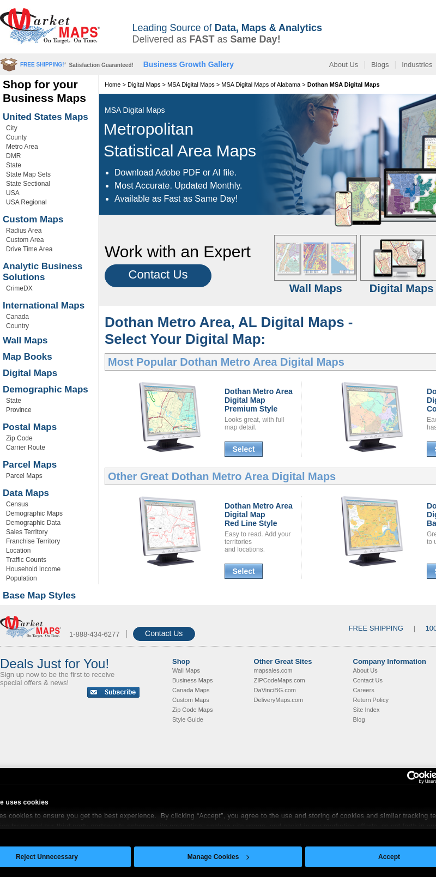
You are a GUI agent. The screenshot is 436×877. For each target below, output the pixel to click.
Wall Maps (25, 340)
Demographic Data (33, 523)
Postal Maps (30, 427)
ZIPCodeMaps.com (279, 680)
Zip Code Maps (192, 709)
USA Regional (26, 202)
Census (17, 504)
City (11, 128)
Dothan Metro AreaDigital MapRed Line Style (259, 514)
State (13, 165)
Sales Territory (26, 532)
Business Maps (192, 680)
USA (13, 193)
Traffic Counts (26, 560)
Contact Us (158, 274)
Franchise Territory (33, 541)
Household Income (33, 569)
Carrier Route (25, 447)
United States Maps (45, 117)
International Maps (43, 305)
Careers (363, 690)
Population (21, 578)
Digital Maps (30, 373)
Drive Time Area (29, 249)
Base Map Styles (39, 595)
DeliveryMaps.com (278, 700)
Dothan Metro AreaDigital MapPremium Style (259, 400)
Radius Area (23, 230)
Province (19, 410)
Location (18, 550)
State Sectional (28, 184)
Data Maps (26, 493)
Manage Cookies (218, 857)
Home (112, 84)
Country (17, 326)
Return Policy (371, 700)
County (16, 137)
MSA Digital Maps (191, 84)
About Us (343, 65)
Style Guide (187, 719)
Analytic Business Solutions (42, 271)
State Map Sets (28, 174)
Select (243, 449)
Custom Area (25, 240)
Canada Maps (191, 690)
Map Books (27, 357)
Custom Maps (33, 219)
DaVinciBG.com (275, 690)
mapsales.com (273, 670)
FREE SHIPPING (376, 628)
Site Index (366, 709)
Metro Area (22, 146)
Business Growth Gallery (188, 64)
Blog (359, 719)
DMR (13, 156)
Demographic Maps (45, 389)
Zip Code (19, 438)
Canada (17, 316)
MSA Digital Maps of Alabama (260, 84)
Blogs (380, 65)
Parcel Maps (30, 464)
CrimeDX (19, 288)
